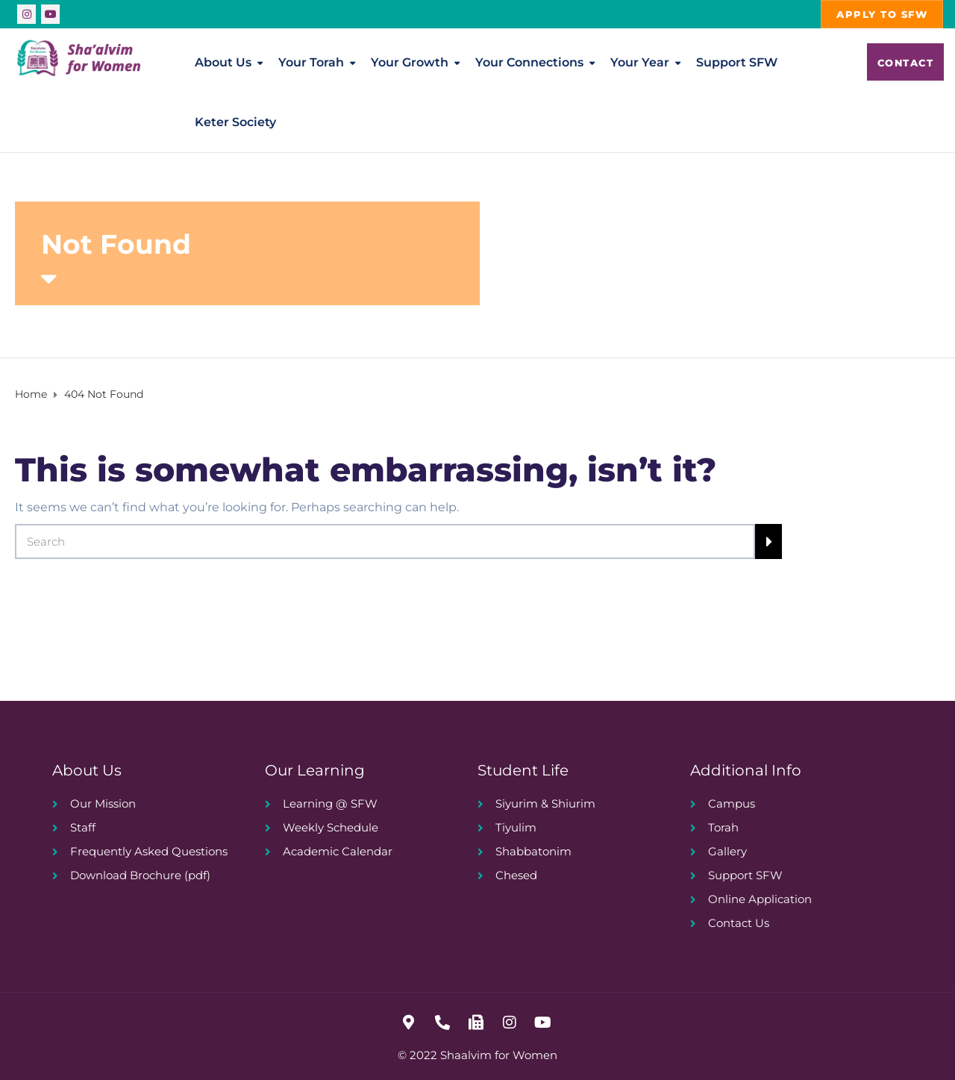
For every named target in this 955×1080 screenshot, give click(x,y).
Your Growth (409, 62)
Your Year (639, 62)
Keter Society (235, 122)
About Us (223, 62)
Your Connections (529, 62)
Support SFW (736, 62)
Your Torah (311, 62)
